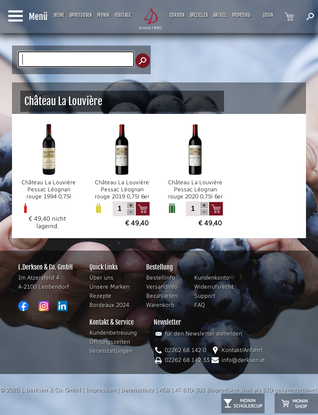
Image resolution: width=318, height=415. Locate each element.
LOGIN (268, 15)
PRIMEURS (241, 15)
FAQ (199, 305)
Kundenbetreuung (113, 332)
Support (204, 295)
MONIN (103, 15)
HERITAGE (123, 15)
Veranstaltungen (110, 351)
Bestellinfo (160, 277)
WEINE (59, 15)
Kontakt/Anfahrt (242, 350)
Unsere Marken (109, 286)
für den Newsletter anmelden (203, 333)
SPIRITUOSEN (81, 15)
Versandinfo (162, 286)
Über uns (101, 277)
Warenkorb (160, 305)
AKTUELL (220, 15)
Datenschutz (137, 389)
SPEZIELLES (199, 15)
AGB (164, 389)
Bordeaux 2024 (109, 305)
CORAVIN (177, 15)
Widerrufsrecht (214, 286)
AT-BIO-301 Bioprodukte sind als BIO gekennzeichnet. (246, 389)
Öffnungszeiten (109, 341)
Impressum (101, 389)
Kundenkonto (211, 277)
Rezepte (100, 295)
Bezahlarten (162, 295)
